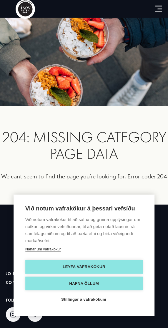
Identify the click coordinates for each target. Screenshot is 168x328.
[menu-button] (156, 9)
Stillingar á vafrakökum (83, 299)
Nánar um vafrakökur (43, 249)
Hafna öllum (84, 283)
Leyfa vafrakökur (84, 267)
